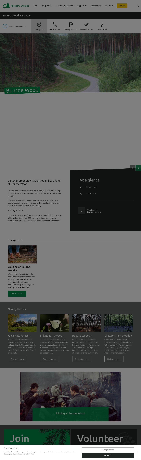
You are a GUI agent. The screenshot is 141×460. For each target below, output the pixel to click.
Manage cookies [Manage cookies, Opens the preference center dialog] (108, 450)
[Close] (137, 452)
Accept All (107, 455)
